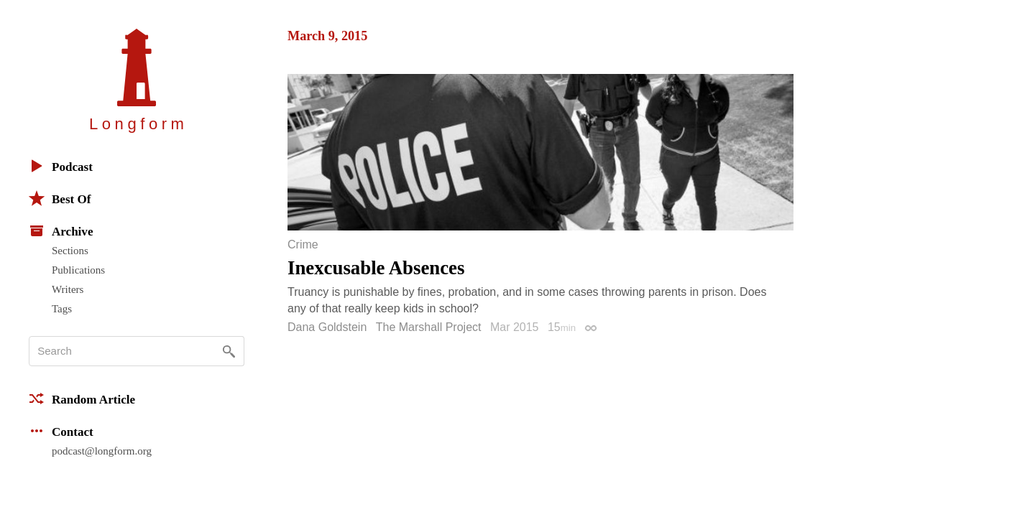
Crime (303, 245)
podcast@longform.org (102, 451)
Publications (78, 270)
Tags (62, 309)
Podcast (61, 166)
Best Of (60, 198)
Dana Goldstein (327, 327)
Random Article (82, 398)
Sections (70, 250)
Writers (67, 289)
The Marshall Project (429, 327)
